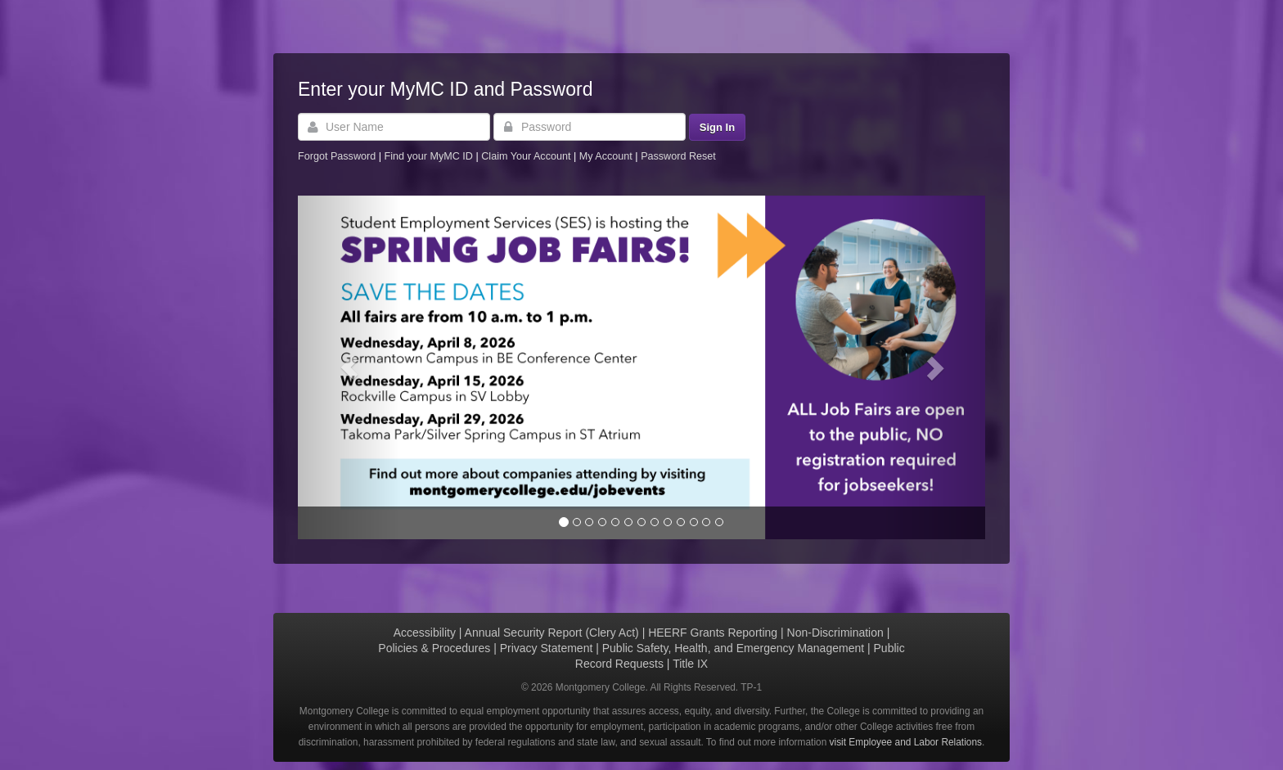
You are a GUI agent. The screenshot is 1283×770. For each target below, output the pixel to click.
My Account (607, 156)
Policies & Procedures (434, 648)
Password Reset (678, 156)
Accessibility (425, 632)
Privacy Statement (546, 648)
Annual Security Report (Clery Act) (552, 632)
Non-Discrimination (835, 632)
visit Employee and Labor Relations (906, 742)
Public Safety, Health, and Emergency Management (733, 648)
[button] (349, 367)
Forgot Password (337, 156)
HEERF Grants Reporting (712, 632)
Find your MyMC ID (428, 156)
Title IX (690, 663)
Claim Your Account (527, 156)
